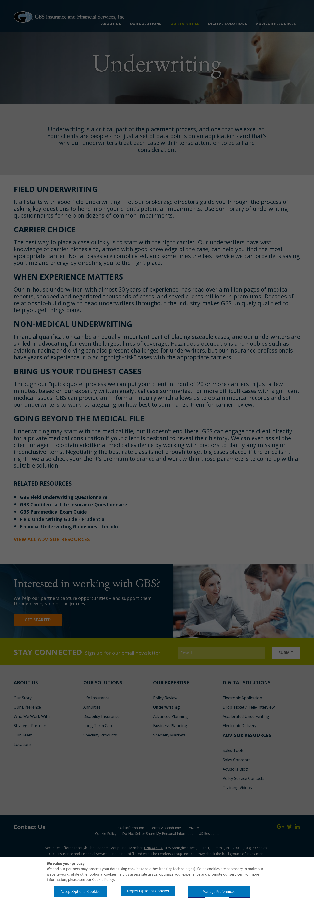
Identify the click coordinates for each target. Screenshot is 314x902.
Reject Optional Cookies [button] (151, 891)
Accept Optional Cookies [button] (81, 891)
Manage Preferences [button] (220, 891)
